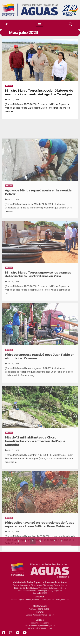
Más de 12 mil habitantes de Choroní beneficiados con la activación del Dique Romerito (35, 507)
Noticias (9, 86)
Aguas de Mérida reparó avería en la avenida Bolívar (38, 255)
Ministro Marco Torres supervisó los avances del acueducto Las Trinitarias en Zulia (38, 337)
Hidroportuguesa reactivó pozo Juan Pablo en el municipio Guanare (40, 419)
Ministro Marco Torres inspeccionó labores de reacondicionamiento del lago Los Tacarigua (39, 92)
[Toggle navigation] (39, 24)
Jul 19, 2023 (13, 344)
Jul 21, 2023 (13, 262)
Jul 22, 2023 (13, 100)
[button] (70, 24)
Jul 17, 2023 (13, 516)
